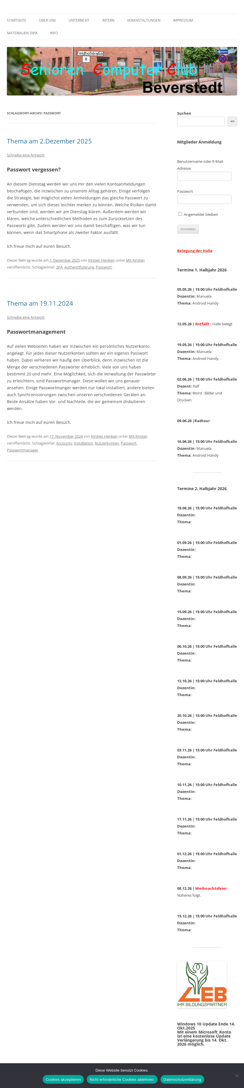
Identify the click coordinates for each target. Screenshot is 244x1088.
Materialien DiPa (22, 33)
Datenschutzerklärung (182, 1079)
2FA (59, 267)
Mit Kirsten (135, 260)
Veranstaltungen (143, 20)
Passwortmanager (22, 450)
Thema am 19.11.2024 (40, 303)
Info (54, 33)
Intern (108, 20)
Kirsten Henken (101, 260)
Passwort (104, 267)
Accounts (64, 443)
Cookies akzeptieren (63, 1079)
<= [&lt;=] (232, 121)
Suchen (184, 113)
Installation (83, 443)
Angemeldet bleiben (198, 214)
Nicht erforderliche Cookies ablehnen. (122, 1079)
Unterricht (79, 20)
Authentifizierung (79, 267)
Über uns (47, 20)
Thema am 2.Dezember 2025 (49, 141)
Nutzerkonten (107, 443)
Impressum (183, 20)
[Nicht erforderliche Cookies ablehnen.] (237, 1075)
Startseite (16, 20)
